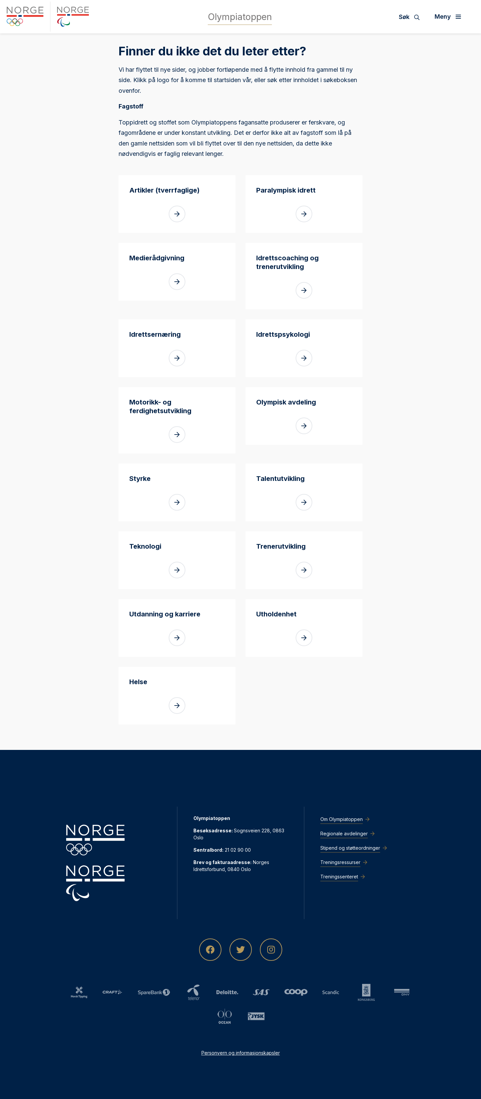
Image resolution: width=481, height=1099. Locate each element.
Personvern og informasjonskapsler (240, 1053)
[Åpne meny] (450, 16)
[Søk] (412, 16)
